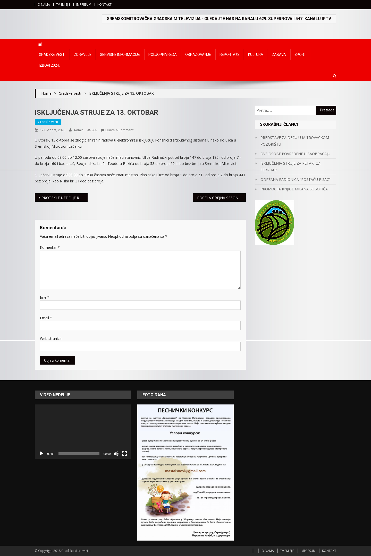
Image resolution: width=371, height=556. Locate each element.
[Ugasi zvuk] (116, 453)
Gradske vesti (52, 54)
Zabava (279, 54)
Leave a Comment (119, 130)
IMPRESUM (83, 4)
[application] (83, 431)
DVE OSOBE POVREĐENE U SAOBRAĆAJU (295, 153)
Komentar (50, 247)
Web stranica (51, 338)
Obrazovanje (198, 54)
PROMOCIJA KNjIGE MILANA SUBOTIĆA (294, 189)
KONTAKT (104, 4)
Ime (44, 297)
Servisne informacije (120, 54)
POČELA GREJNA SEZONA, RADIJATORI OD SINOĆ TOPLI (221, 197)
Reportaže (230, 54)
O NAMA (44, 4)
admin (78, 130)
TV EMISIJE (63, 4)
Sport (300, 54)
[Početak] (41, 453)
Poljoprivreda (162, 54)
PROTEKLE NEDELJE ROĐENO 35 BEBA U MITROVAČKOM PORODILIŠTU (64, 197)
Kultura (255, 54)
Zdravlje (82, 54)
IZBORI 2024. (49, 65)
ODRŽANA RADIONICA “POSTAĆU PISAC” (295, 179)
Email (46, 317)
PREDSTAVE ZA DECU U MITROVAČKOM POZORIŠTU (294, 141)
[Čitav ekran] (124, 453)
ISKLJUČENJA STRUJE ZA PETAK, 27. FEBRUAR (290, 166)
